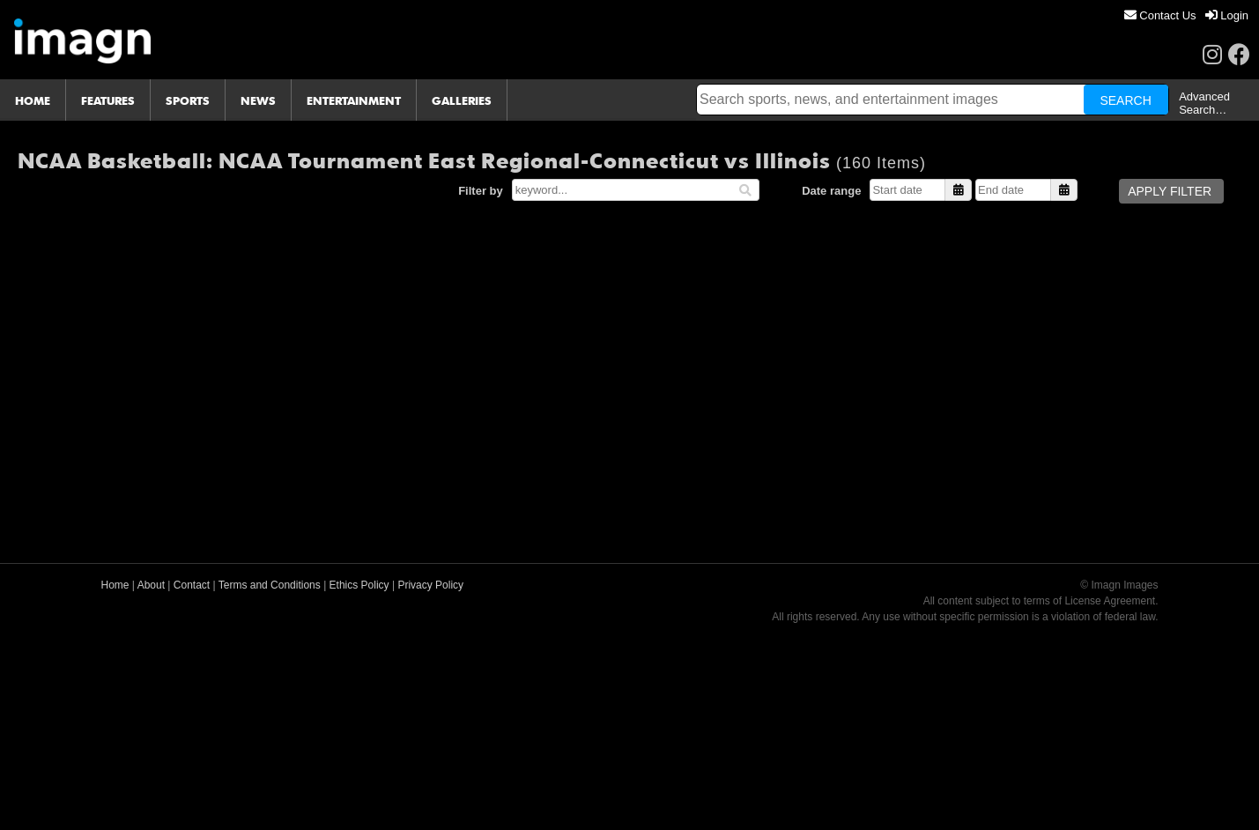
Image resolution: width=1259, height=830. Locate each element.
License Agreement (1109, 601)
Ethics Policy (359, 585)
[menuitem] (1160, 15)
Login (1226, 15)
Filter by (480, 190)
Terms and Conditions (269, 585)
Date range (831, 190)
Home (115, 585)
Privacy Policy (430, 585)
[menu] (1186, 15)
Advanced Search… (1204, 103)
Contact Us (1160, 15)
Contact (192, 585)
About (151, 585)
